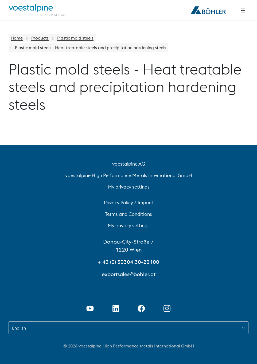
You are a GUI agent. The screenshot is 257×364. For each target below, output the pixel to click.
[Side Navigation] (243, 10)
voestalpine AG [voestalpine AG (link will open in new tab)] (128, 164)
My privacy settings (129, 187)
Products (40, 38)
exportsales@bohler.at (128, 274)
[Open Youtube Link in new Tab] (90, 308)
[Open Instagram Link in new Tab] (167, 308)
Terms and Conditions (128, 214)
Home (17, 38)
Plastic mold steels (75, 38)
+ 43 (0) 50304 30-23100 (128, 262)
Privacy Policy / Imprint (128, 202)
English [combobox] (19, 328)
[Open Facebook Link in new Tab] (141, 308)
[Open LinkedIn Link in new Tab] (115, 308)
